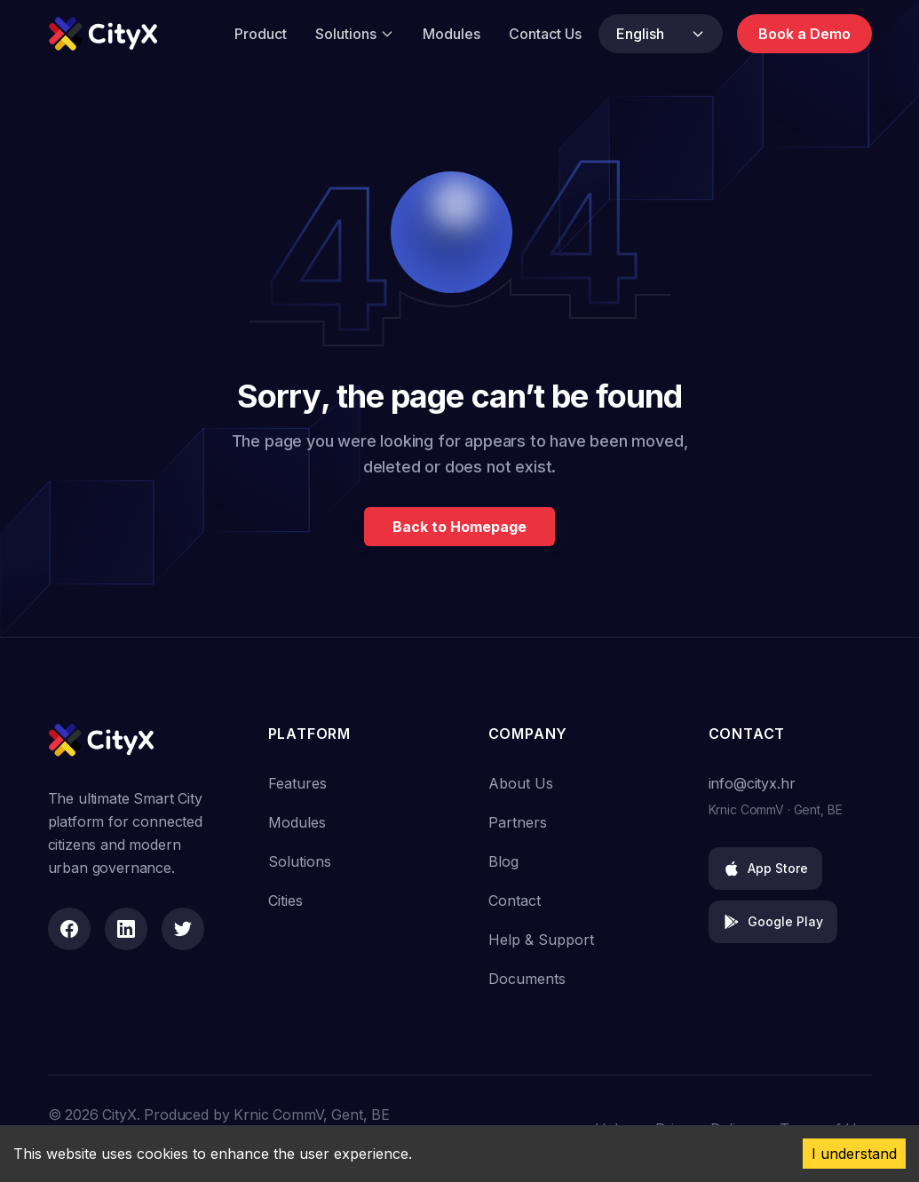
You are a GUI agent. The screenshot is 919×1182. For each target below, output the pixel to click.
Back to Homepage (459, 526)
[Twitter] (183, 929)
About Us (520, 783)
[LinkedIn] (126, 929)
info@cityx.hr (752, 783)
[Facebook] (69, 929)
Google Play (773, 922)
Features (297, 783)
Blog (503, 861)
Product (260, 34)
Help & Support (541, 939)
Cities (285, 900)
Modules (451, 34)
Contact (514, 900)
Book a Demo (804, 34)
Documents (527, 979)
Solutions (354, 34)
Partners (517, 822)
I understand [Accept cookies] (854, 1153)
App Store (765, 868)
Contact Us (545, 34)
